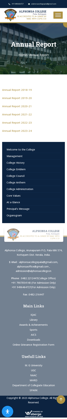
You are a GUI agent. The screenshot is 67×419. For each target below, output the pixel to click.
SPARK (34, 390)
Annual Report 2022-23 (17, 122)
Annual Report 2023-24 (17, 130)
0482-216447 (36, 294)
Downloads (33, 339)
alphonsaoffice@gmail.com (33, 266)
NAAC (33, 375)
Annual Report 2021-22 (17, 114)
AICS (33, 334)
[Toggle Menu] (58, 15)
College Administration (20, 189)
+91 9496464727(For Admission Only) (33, 287)
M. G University (33, 365)
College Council (15, 176)
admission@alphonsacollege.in (33, 271)
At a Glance (13, 202)
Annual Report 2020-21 (17, 106)
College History (15, 162)
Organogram (14, 215)
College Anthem (16, 182)
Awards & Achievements (33, 324)
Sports (33, 329)
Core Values (14, 195)
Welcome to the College (21, 149)
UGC (33, 370)
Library (34, 319)
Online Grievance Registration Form (33, 344)
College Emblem (16, 169)
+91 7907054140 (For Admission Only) (33, 282)
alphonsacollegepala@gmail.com (38, 262)
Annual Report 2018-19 (17, 90)
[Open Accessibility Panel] (7, 411)
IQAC (33, 314)
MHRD (33, 380)
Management (15, 156)
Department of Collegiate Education (33, 385)
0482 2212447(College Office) (38, 278)
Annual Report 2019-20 (17, 98)
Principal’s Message (18, 208)
